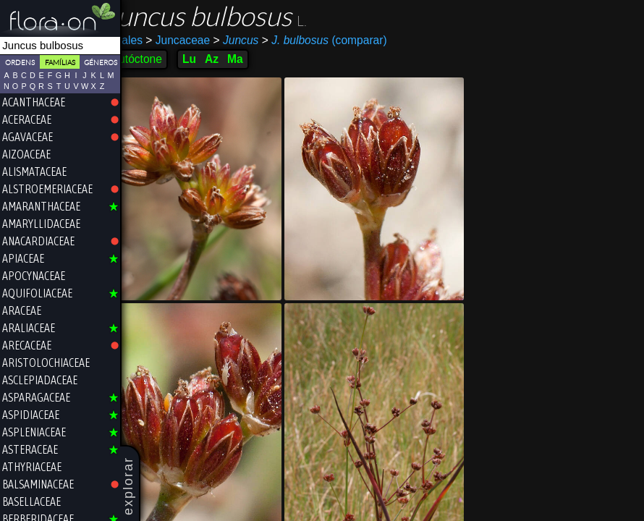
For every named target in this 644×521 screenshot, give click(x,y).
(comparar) (343, 40)
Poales (144, 40)
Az (231, 59)
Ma (255, 59)
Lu (209, 59)
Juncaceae (197, 40)
